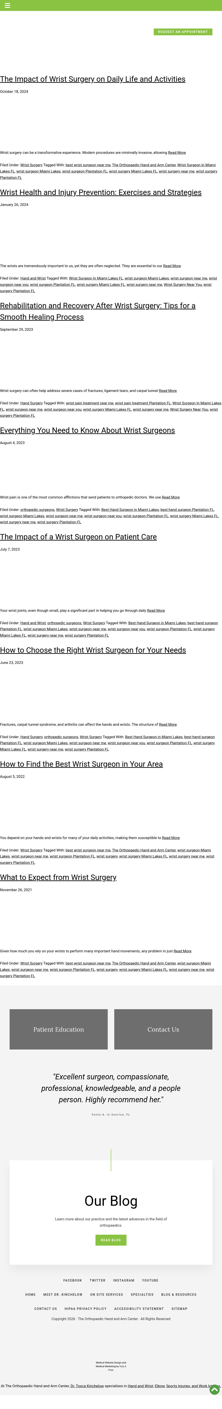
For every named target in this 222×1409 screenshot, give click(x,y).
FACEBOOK (69, 1284)
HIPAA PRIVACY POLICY (85, 1320)
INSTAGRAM (125, 1284)
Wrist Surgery (31, 165)
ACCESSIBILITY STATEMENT (140, 1320)
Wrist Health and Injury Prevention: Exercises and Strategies (101, 192)
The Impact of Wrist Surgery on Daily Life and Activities (93, 79)
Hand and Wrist (33, 278)
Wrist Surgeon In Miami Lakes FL (96, 278)
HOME (26, 1302)
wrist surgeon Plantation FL (85, 171)
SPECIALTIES (144, 1302)
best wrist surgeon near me (88, 165)
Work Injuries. (210, 1399)
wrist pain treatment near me (89, 403)
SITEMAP (183, 1320)
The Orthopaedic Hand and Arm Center (144, 165)
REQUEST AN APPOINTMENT (183, 32)
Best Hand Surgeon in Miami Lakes (130, 509)
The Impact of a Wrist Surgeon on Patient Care (78, 536)
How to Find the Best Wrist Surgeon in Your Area (81, 764)
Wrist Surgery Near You (183, 284)
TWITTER (97, 1284)
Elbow (160, 1399)
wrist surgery (107, 856)
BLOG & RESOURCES (183, 1302)
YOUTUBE (153, 1284)
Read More (177, 152)
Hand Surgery (31, 403)
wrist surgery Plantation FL (59, 522)
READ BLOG (111, 1241)
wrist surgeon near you (62, 409)
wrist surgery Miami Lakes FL (133, 171)
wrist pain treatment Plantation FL (143, 403)
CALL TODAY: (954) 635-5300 (39, 33)
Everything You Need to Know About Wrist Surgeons (87, 430)
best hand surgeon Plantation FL (187, 509)
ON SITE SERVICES (106, 1302)
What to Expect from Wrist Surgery (58, 877)
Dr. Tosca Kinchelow (87, 1399)
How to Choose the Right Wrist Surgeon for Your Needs (93, 650)
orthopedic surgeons (37, 509)
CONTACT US (42, 1320)
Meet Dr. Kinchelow (60, 1302)
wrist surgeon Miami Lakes (38, 171)
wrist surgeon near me (189, 278)
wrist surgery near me (176, 171)
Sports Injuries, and (182, 1399)
